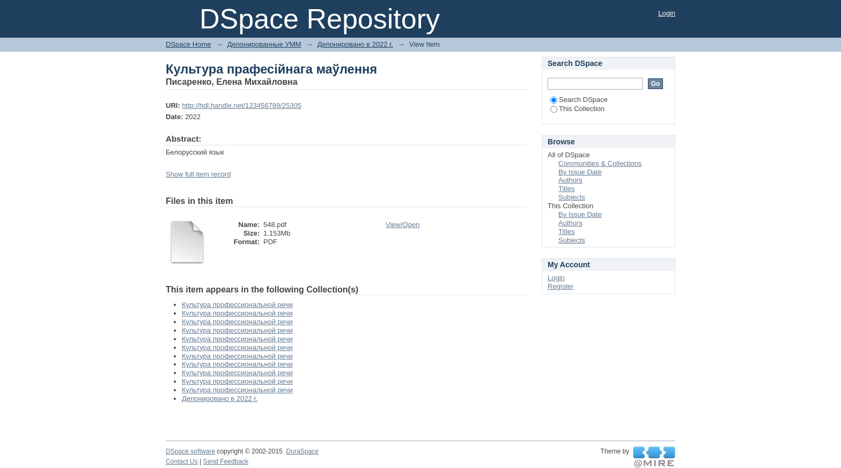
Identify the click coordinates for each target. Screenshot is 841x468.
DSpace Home (188, 44)
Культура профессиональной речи (237, 305)
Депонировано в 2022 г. (355, 44)
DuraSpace (302, 451)
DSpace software (190, 451)
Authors (570, 180)
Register (560, 286)
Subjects (571, 197)
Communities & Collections (599, 163)
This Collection (577, 109)
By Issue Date (580, 172)
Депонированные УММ (264, 44)
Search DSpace (579, 100)
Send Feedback (226, 461)
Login (666, 13)
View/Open (402, 225)
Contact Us (182, 461)
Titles (566, 189)
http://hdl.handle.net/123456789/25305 (241, 105)
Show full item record (198, 174)
